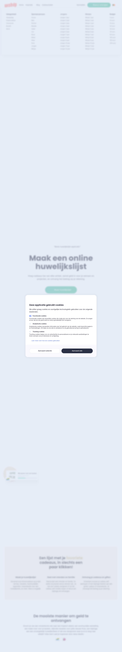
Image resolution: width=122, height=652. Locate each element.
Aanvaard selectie (45, 351)
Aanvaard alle (77, 351)
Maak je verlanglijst (99, 5)
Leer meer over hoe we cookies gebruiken (44, 341)
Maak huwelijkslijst (61, 290)
